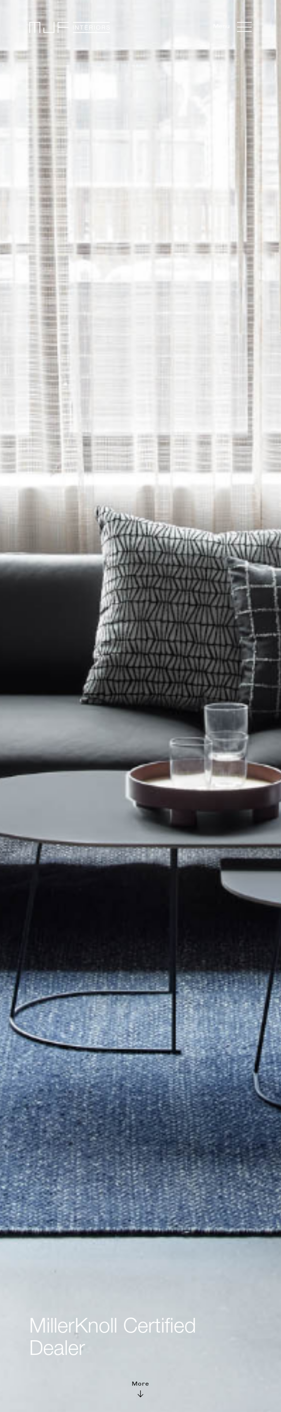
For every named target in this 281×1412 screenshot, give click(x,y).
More (140, 1388)
